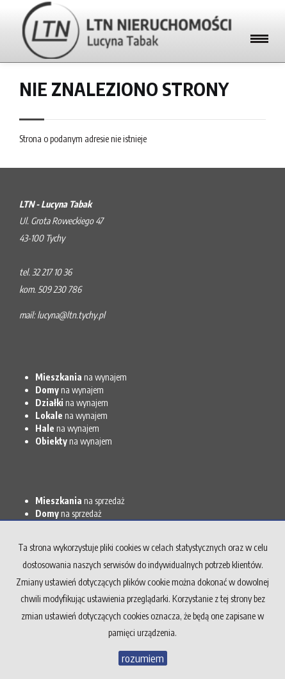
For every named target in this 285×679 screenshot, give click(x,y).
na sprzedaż (79, 500)
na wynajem (81, 377)
